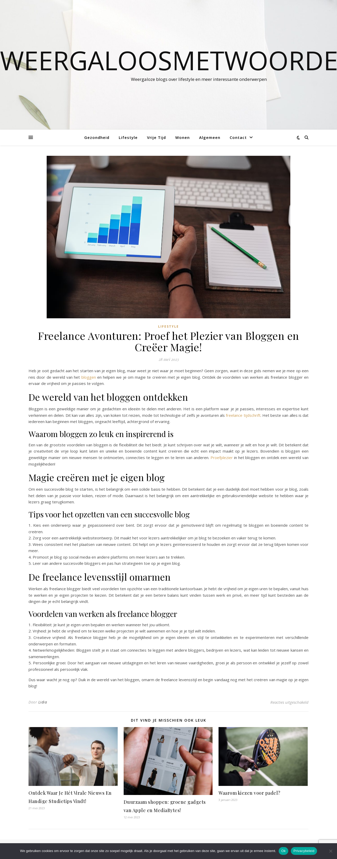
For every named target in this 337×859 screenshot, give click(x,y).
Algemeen (209, 137)
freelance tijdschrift (243, 415)
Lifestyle (128, 137)
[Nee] (330, 851)
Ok (283, 851)
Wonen (182, 137)
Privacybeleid (303, 851)
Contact (238, 137)
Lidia (42, 702)
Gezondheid (96, 137)
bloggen (88, 377)
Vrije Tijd (156, 137)
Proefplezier (221, 457)
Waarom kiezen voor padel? (249, 793)
